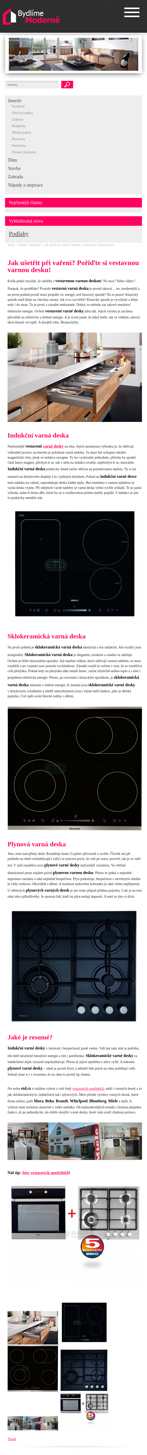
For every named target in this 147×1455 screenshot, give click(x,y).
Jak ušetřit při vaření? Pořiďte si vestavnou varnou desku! (79, 245)
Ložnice (17, 119)
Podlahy (19, 233)
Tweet (12, 1439)
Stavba (14, 168)
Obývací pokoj (22, 113)
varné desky (53, 446)
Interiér (14, 100)
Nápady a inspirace (25, 185)
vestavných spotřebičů (88, 1088)
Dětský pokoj (21, 132)
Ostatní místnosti (24, 152)
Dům (12, 160)
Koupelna (18, 126)
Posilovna (19, 146)
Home (11, 245)
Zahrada (15, 176)
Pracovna (18, 139)
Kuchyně (18, 106)
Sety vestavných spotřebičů (45, 1173)
